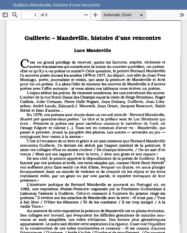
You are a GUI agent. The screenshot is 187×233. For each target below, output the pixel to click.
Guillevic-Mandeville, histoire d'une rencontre (56, 5)
